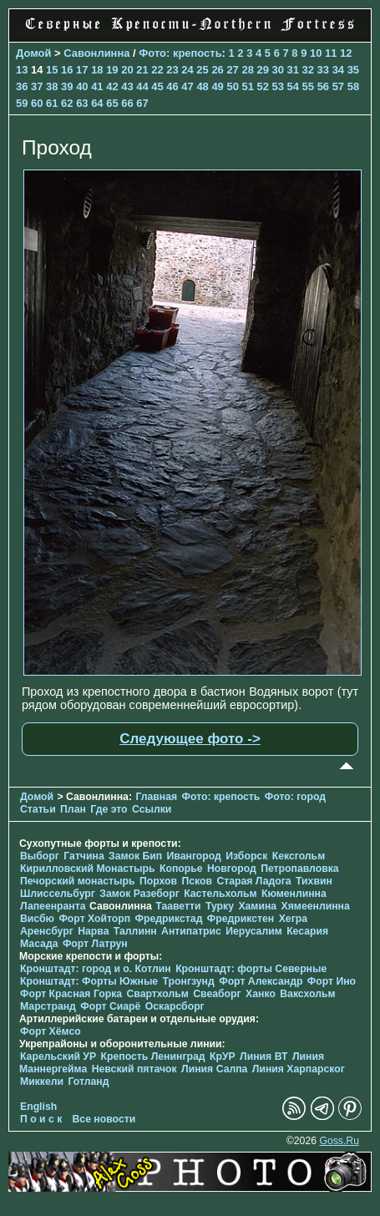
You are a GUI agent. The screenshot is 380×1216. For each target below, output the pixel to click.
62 (67, 103)
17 (82, 69)
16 (67, 69)
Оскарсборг (175, 1006)
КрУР (223, 1056)
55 (308, 86)
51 (247, 86)
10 (316, 53)
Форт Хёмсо (50, 1031)
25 (202, 69)
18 (97, 69)
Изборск (246, 856)
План (73, 809)
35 (353, 69)
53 (278, 86)
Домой (33, 53)
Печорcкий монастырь (77, 881)
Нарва (93, 931)
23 (172, 69)
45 (157, 86)
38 (52, 86)
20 (127, 69)
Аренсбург (46, 931)
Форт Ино (331, 981)
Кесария (307, 931)
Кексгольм (298, 856)
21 (142, 69)
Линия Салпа (214, 1069)
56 (323, 86)
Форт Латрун (95, 944)
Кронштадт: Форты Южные (89, 981)
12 (346, 53)
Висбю (37, 919)
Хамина (257, 906)
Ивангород (194, 856)
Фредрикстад (169, 919)
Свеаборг (217, 994)
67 (142, 103)
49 (217, 86)
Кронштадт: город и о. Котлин (95, 969)
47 (187, 86)
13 (22, 69)
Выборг (39, 856)
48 (202, 86)
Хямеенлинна (315, 906)
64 (97, 103)
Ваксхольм (307, 994)
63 (82, 103)
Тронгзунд (189, 981)
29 (262, 69)
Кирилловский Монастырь (87, 868)
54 (293, 86)
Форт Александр (260, 981)
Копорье (181, 868)
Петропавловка (299, 868)
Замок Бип (135, 856)
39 (67, 86)
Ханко (261, 994)
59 (22, 103)
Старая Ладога (253, 881)
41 (97, 86)
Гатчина (83, 856)
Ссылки (151, 809)
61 (52, 103)
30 (278, 69)
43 (127, 86)
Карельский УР (58, 1056)
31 (293, 69)
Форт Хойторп (94, 919)
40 (82, 86)
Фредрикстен (240, 919)
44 (142, 86)
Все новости (104, 1119)
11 (331, 53)
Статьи (38, 809)
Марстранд (48, 1006)
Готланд (88, 1081)
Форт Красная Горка (71, 994)
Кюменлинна (294, 893)
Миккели (41, 1081)
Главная (156, 797)
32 (308, 69)
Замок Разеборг (139, 893)
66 (127, 103)
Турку (219, 906)
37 (37, 86)
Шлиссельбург (57, 893)
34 (338, 69)
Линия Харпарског (298, 1069)
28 (247, 69)
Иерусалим (253, 931)
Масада (39, 944)
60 (37, 103)
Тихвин (314, 881)
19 (112, 69)
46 (172, 86)
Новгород (231, 868)
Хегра (293, 919)
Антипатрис (191, 931)
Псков (196, 881)
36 (22, 86)
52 (263, 86)
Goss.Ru (339, 1141)
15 (52, 69)
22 (157, 69)
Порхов (158, 881)
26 (217, 69)
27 (232, 69)
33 (323, 69)
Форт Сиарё (110, 1006)
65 (112, 103)
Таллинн (135, 931)
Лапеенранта (53, 906)
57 (338, 86)
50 (232, 86)
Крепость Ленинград (153, 1056)
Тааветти (177, 906)
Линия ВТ (263, 1056)
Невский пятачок (134, 1069)
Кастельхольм (220, 893)
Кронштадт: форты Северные (251, 969)
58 (353, 86)
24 (187, 69)
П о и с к (41, 1119)
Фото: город (295, 797)
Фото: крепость (180, 53)
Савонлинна (96, 53)
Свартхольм (158, 994)
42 (112, 86)
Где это (108, 809)
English (38, 1106)
